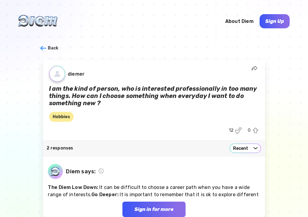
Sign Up (274, 21)
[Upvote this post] (255, 130)
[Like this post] (238, 130)
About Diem (239, 21)
